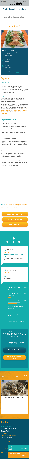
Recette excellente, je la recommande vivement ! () (17, 295)
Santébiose (4, 445)
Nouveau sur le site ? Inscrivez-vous (14, 350)
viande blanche (9, 207)
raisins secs (20, 205)
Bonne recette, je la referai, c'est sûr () (17, 302)
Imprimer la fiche (15, 224)
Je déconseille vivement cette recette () (17, 323)
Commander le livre (20, 448)
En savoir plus (12, 4)
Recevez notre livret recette (19, 454)
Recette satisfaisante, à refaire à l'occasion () (15, 308)
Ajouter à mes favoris (15, 214)
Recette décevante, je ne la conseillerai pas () (17, 316)
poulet (15, 205)
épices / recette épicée (19, 204)
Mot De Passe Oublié (14, 365)
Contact (5, 422)
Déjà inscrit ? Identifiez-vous (14, 357)
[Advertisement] (14, 183)
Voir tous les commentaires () (17, 288)
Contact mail (4, 433)
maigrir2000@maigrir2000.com (9, 435)
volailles (15, 207)
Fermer (19, 4)
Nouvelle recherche (15, 219)
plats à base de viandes (9, 205)
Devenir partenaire (5, 441)
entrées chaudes (10, 204)
